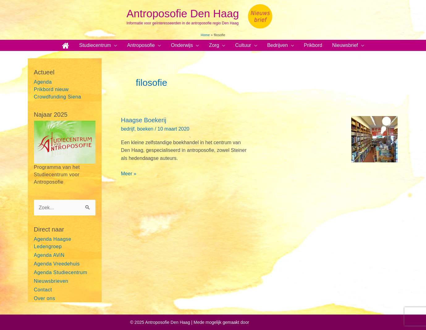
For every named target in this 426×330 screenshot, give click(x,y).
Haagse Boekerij (144, 120)
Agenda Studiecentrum (60, 272)
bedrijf (128, 129)
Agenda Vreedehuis (57, 263)
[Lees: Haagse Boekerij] (374, 139)
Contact (43, 289)
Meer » (129, 174)
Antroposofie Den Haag (183, 13)
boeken (145, 129)
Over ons (44, 298)
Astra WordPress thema (273, 322)
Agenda (43, 82)
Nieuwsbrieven (51, 281)
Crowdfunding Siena (57, 96)
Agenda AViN (49, 255)
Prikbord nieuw (51, 89)
